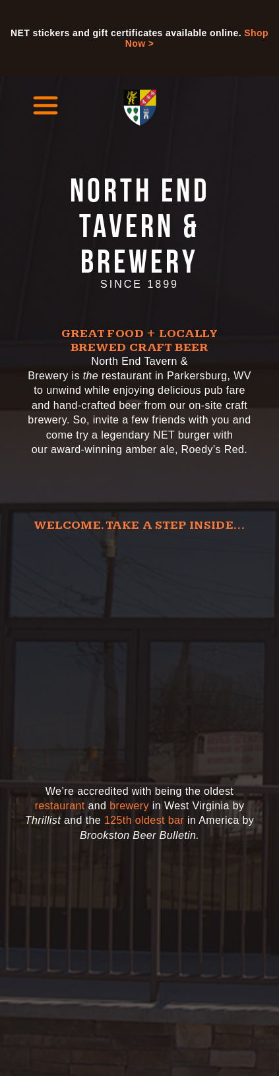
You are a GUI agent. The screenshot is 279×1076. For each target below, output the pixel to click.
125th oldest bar (144, 820)
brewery (129, 805)
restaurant (60, 805)
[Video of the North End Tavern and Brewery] (139, 650)
